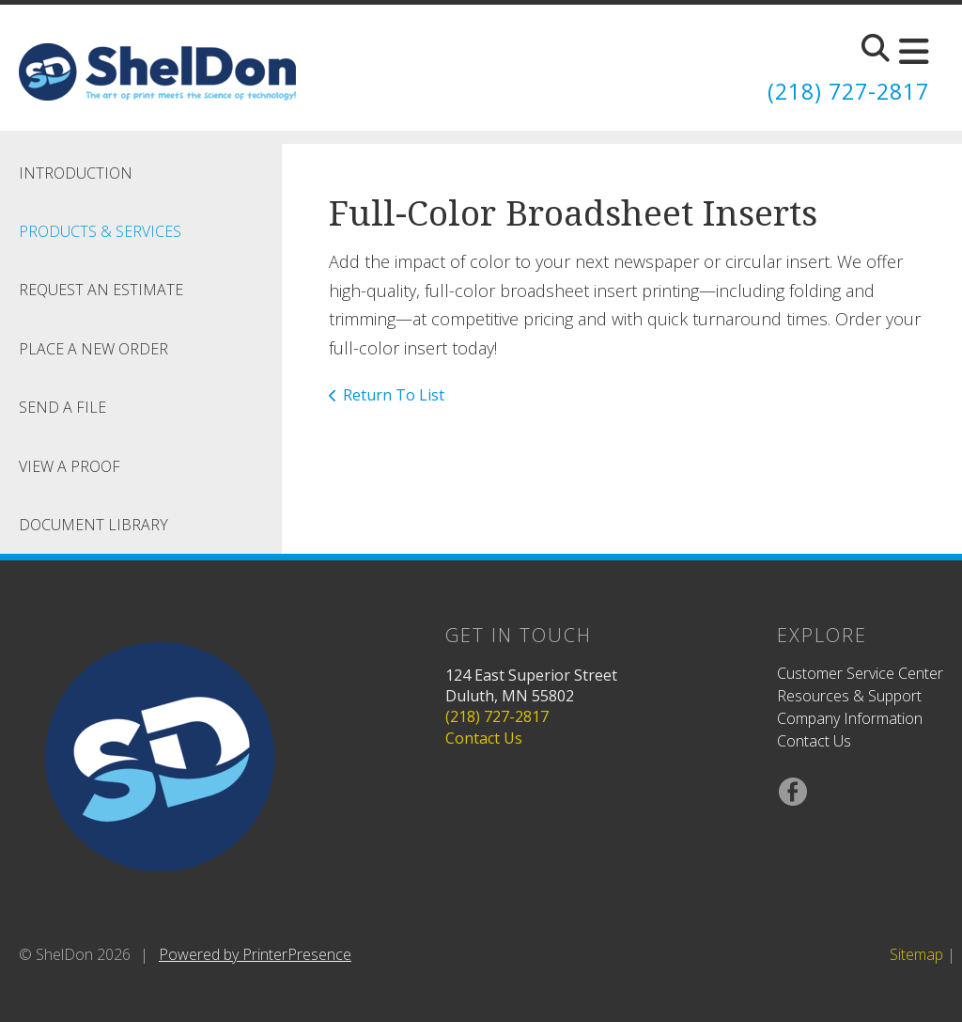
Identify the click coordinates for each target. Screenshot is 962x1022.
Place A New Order (93, 348)
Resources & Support (849, 695)
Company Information (850, 718)
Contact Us (483, 738)
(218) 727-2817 (843, 90)
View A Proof (69, 466)
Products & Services (100, 231)
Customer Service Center (860, 673)
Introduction (75, 173)
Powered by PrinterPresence (255, 954)
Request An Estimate (101, 289)
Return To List (393, 395)
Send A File (62, 407)
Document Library (93, 524)
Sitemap (916, 954)
